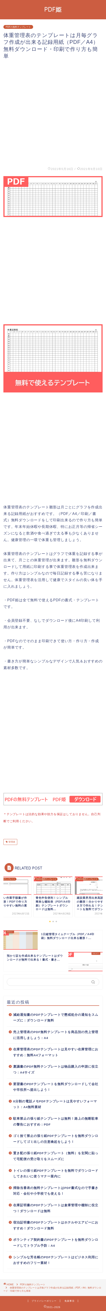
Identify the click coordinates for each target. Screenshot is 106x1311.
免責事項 (69, 1300)
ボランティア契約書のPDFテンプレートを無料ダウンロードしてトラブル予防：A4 (55, 1241)
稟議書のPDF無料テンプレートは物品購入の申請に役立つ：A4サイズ (55, 1068)
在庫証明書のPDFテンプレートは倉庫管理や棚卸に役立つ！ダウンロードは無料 (55, 1207)
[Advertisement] (53, 113)
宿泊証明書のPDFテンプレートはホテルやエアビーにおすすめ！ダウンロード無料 (55, 1224)
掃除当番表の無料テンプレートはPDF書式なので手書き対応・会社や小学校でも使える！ (55, 1190)
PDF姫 (53, 9)
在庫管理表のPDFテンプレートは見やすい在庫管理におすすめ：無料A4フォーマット (55, 1051)
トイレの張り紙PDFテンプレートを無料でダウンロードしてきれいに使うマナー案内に (55, 1172)
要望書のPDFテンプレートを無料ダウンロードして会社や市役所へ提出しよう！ (55, 1086)
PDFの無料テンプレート (18, 27)
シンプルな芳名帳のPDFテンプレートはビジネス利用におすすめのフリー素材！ (55, 1259)
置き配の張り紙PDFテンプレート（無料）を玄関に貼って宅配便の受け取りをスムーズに (55, 1155)
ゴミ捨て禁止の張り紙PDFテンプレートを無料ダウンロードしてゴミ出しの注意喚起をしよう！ (55, 1138)
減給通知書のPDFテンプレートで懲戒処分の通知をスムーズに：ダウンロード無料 (55, 1016)
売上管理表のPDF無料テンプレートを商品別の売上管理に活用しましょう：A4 (55, 1034)
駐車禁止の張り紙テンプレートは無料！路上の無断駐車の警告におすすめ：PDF (55, 1120)
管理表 (11, 841)
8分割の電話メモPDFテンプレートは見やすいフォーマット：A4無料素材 (55, 1103)
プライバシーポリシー (44, 1300)
